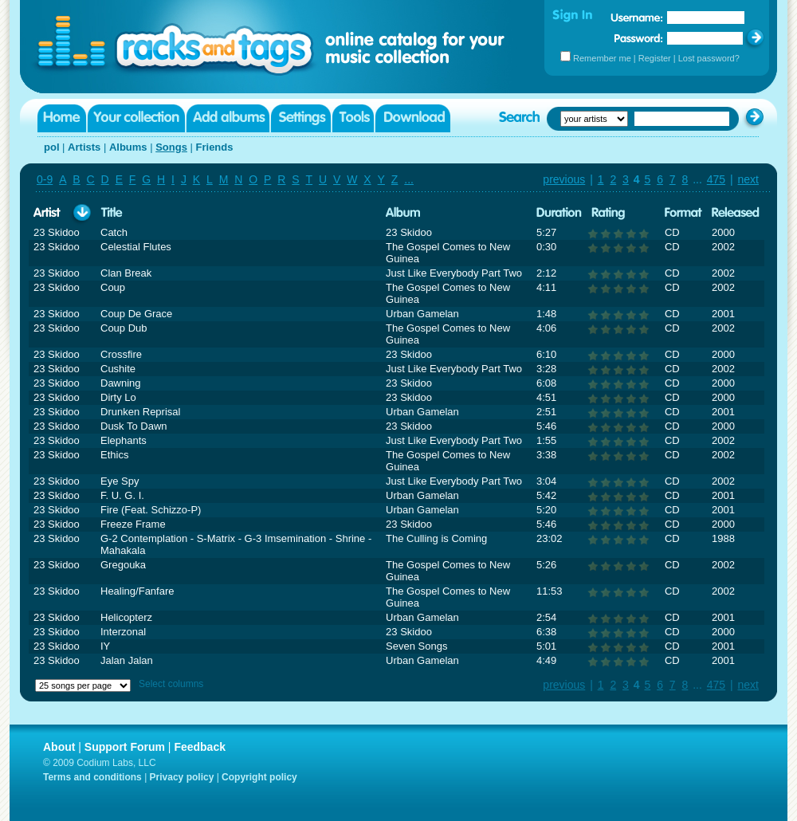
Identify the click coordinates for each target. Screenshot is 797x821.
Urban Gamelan (422, 314)
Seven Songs (416, 646)
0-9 (45, 179)
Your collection (136, 118)
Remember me (602, 58)
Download (412, 118)
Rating (608, 213)
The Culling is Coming (436, 538)
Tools (353, 118)
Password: (638, 37)
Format (683, 213)
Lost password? (709, 58)
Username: (637, 18)
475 (716, 179)
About (59, 746)
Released (736, 213)
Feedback (200, 746)
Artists (84, 147)
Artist (47, 213)
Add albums (227, 118)
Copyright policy (259, 777)
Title (111, 213)
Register (654, 58)
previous (564, 179)
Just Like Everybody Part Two (454, 273)
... (409, 179)
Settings (301, 118)
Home (61, 118)
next (748, 179)
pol (52, 147)
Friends (215, 147)
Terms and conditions (92, 777)
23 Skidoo (56, 232)
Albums (128, 147)
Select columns (171, 683)
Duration (559, 213)
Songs (171, 147)
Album (403, 213)
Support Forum (124, 746)
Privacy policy (182, 777)
